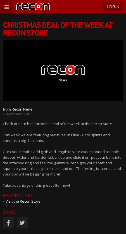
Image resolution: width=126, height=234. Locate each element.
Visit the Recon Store (23, 201)
